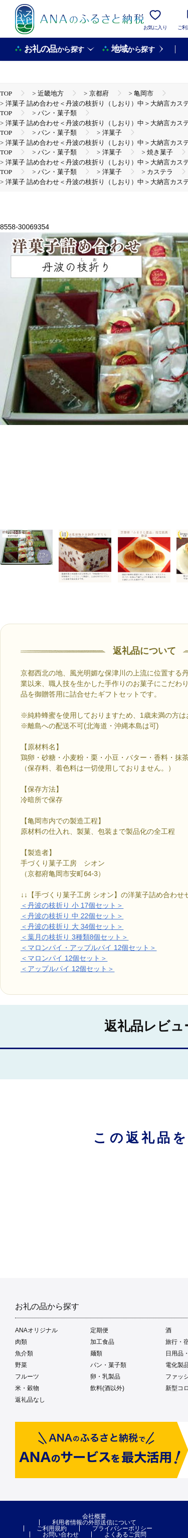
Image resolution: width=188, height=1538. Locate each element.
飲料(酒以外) (107, 1388)
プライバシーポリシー (122, 1528)
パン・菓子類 (108, 1365)
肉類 (21, 1341)
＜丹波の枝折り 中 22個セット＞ (72, 916)
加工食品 (102, 1341)
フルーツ (27, 1376)
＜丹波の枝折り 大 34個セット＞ (72, 926)
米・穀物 (27, 1388)
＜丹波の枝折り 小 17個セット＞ (72, 905)
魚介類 (24, 1353)
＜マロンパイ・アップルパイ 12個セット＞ (88, 948)
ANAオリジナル (36, 1330)
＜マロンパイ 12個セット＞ (64, 958)
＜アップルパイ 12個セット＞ (67, 969)
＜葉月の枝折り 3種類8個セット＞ (74, 937)
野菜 (21, 1365)
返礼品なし (30, 1399)
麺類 (96, 1353)
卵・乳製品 (105, 1376)
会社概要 (94, 1516)
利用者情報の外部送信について (94, 1522)
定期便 (99, 1330)
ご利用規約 (52, 1528)
